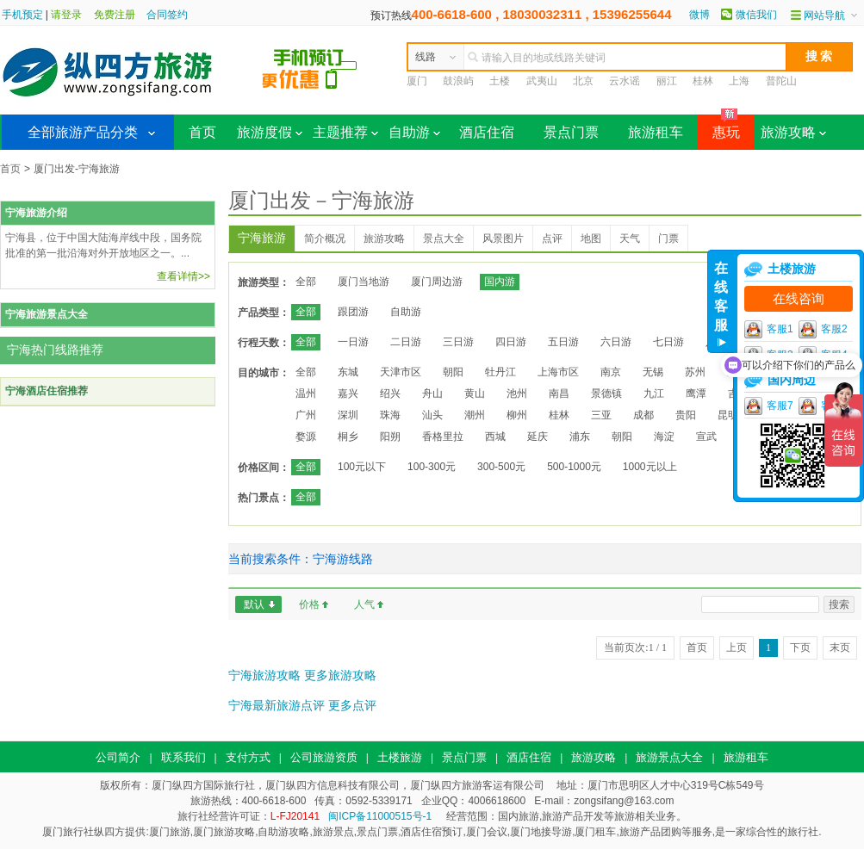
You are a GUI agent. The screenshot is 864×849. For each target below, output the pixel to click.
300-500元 (501, 467)
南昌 (559, 393)
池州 (517, 393)
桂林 (703, 81)
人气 (364, 604)
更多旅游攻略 (340, 675)
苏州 (695, 372)
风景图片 (503, 238)
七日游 (668, 342)
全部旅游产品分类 (83, 132)
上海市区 (558, 372)
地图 (591, 238)
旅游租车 (655, 132)
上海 (739, 81)
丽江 (666, 81)
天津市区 (400, 372)
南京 (610, 372)
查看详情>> (183, 276)
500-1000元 (574, 467)
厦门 (417, 81)
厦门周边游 (437, 282)
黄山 (474, 393)
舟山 (432, 393)
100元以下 (362, 467)
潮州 (474, 415)
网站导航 (824, 15)
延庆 (537, 437)
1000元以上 (650, 467)
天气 (629, 238)
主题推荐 (345, 132)
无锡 (653, 372)
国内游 (499, 282)
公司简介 (118, 757)
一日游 (353, 342)
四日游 (510, 342)
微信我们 (756, 15)
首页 (202, 132)
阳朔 (390, 437)
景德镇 (606, 393)
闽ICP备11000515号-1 (380, 816)
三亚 (601, 415)
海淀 (664, 437)
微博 (699, 15)
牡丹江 (500, 372)
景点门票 (571, 132)
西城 (495, 437)
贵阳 (685, 415)
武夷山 (541, 81)
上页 (736, 647)
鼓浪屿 (458, 81)
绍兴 (390, 393)
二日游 (405, 342)
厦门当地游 (363, 282)
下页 (800, 647)
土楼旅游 (399, 757)
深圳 (348, 415)
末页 (840, 647)
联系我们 (183, 757)
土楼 (499, 81)
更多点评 (352, 705)
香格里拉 (442, 437)
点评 (552, 238)
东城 (348, 372)
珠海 (390, 415)
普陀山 (781, 81)
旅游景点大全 (669, 757)
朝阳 (453, 372)
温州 (305, 393)
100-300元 (431, 467)
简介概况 (324, 238)
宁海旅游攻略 (264, 675)
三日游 (458, 342)
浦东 (579, 437)
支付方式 (248, 757)
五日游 (563, 342)
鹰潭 (696, 393)
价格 (309, 604)
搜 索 (819, 56)
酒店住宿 (486, 132)
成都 (643, 415)
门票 (668, 238)
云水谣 (624, 81)
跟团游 (353, 312)
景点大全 (443, 238)
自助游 (414, 132)
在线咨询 (798, 299)
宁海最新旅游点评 (276, 705)
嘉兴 (348, 393)
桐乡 (348, 437)
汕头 (432, 415)
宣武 (706, 437)
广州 (305, 415)
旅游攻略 (793, 132)
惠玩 (719, 127)
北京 (583, 81)
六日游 (615, 342)
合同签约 (167, 15)
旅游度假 (269, 132)
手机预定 (22, 15)
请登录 (66, 15)
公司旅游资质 (323, 757)
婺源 (305, 437)
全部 (305, 282)
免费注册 (114, 15)
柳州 (517, 415)
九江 (653, 393)
